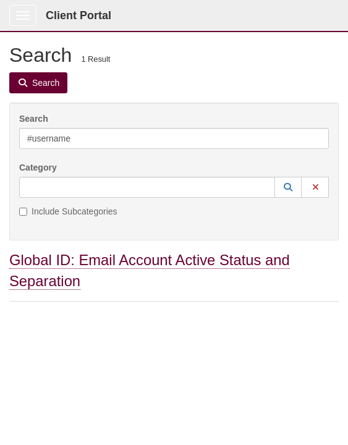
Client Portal (78, 15)
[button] (288, 187)
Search (33, 119)
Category (38, 167)
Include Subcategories (68, 211)
